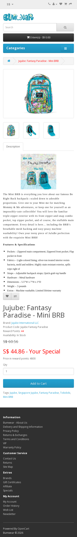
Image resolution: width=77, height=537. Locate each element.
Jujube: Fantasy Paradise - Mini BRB (38, 61)
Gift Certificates (12, 482)
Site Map (8, 467)
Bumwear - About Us (15, 422)
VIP (5, 443)
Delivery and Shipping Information (23, 427)
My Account (9, 501)
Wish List (8, 510)
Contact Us (9, 458)
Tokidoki (65, 393)
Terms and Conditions (16, 439)
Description (13, 146)
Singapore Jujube (28, 393)
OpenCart (23, 528)
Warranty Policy (12, 447)
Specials (8, 490)
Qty (5, 364)
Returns (7, 462)
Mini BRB (8, 397)
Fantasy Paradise (49, 393)
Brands (7, 478)
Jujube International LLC (25, 323)
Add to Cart (38, 383)
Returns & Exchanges (15, 435)
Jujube (13, 393)
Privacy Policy (11, 431)
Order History (11, 506)
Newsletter (9, 514)
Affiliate (7, 486)
